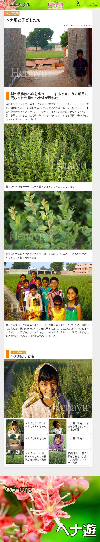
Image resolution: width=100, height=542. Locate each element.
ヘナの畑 (12, 13)
